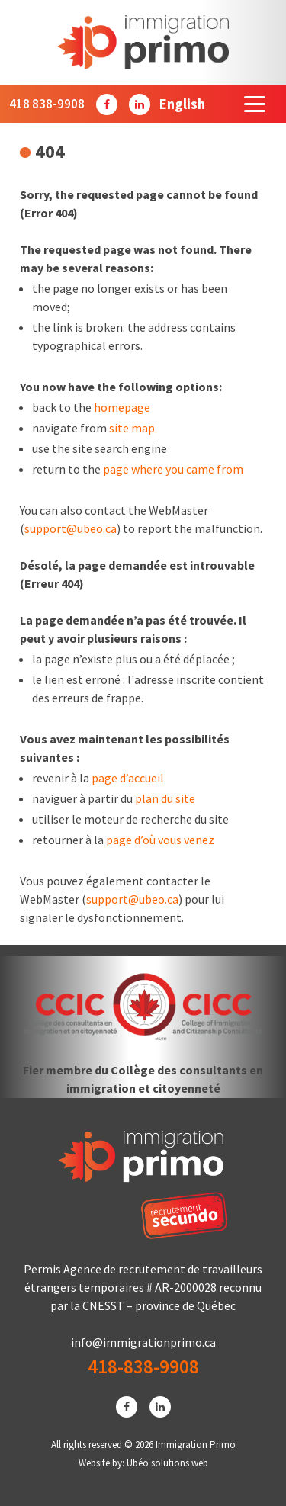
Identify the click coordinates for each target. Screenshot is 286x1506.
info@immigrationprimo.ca (143, 1342)
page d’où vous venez (160, 839)
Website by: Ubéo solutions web (143, 1462)
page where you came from (173, 469)
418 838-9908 (47, 103)
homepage (122, 407)
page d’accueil (128, 777)
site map (132, 427)
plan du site (165, 798)
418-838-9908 (143, 1366)
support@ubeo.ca (70, 528)
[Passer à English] (182, 104)
